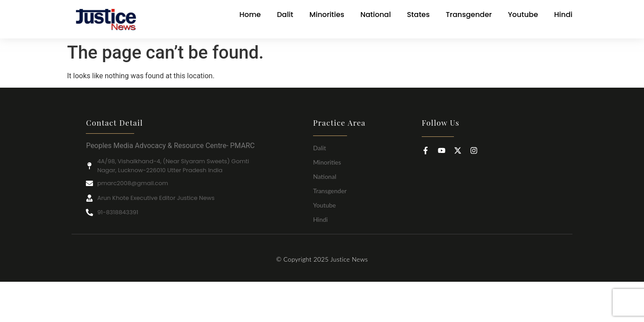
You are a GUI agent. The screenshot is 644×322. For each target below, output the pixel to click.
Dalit (319, 148)
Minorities (327, 162)
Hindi (320, 219)
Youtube (324, 205)
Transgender (330, 191)
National (324, 176)
